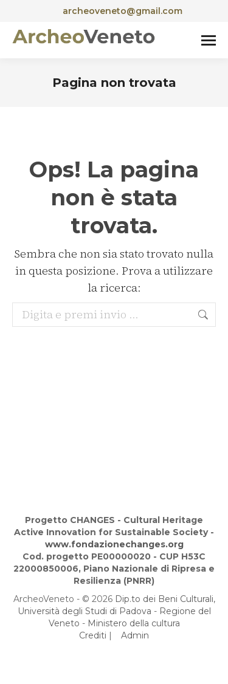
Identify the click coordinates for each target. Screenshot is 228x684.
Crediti (92, 635)
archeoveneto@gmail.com (114, 11)
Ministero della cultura (134, 623)
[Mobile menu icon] (208, 40)
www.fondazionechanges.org (114, 544)
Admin (135, 635)
